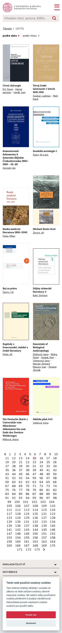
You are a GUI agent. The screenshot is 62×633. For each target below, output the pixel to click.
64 (41, 482)
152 (52, 534)
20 (14, 462)
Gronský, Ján (9, 168)
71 (34, 486)
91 (7, 498)
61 (20, 482)
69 (20, 486)
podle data (11, 36)
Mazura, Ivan (39, 367)
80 (41, 490)
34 (55, 466)
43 (7, 474)
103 (43, 502)
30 (27, 466)
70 (27, 486)
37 (20, 470)
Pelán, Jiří (7, 354)
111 (9, 510)
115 (44, 510)
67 (7, 486)
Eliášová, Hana (40, 354)
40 (41, 470)
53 (20, 478)
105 (9, 506)
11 (7, 458)
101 (25, 502)
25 (48, 462)
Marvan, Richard (41, 363)
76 (14, 490)
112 (18, 510)
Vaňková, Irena (40, 422)
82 (55, 490)
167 (26, 546)
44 (14, 474)
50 (55, 474)
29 (20, 466)
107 (26, 506)
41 (48, 470)
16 (41, 458)
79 (34, 490)
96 (41, 498)
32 (41, 466)
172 (28, 550)
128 (52, 518)
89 (48, 494)
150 (35, 534)
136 (18, 526)
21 (20, 462)
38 (27, 470)
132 (35, 522)
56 (41, 478)
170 (52, 546)
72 (41, 486)
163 (44, 542)
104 (51, 502)
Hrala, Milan (9, 236)
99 (9, 502)
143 (26, 530)
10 (56, 454)
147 (9, 534)
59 (7, 482)
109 (44, 506)
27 (7, 466)
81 (48, 490)
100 (17, 502)
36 (14, 470)
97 (48, 498)
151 (44, 534)
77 (20, 490)
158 (52, 538)
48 (41, 474)
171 (19, 550)
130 (18, 522)
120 (35, 514)
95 (34, 498)
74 (55, 486)
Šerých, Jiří (38, 232)
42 (55, 470)
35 (7, 470)
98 (55, 498)
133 (44, 522)
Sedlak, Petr (47, 357)
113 (26, 510)
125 (26, 518)
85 (20, 494)
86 (27, 494)
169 (44, 546)
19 (7, 462)
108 (35, 506)
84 (14, 494)
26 (55, 462)
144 (35, 530)
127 (44, 518)
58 (55, 478)
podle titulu (31, 36)
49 (48, 474)
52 (14, 478)
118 (18, 514)
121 (44, 514)
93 (20, 498)
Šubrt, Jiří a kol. (41, 154)
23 (34, 462)
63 (34, 482)
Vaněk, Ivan (19, 92)
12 (14, 458)
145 (44, 530)
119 (26, 514)
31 (34, 466)
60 (14, 482)
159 (9, 542)
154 (18, 538)
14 (27, 458)
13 (20, 458)
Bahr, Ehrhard (40, 295)
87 (34, 494)
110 (52, 506)
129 (9, 522)
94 (27, 498)
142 (18, 530)
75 (7, 490)
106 (18, 506)
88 (41, 494)
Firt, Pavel (8, 89)
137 (26, 526)
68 (14, 486)
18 (55, 458)
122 (52, 514)
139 (44, 526)
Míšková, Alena (11, 439)
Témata (7, 28)
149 (26, 534)
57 (48, 478)
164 (52, 542)
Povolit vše (31, 615)
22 (27, 462)
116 (52, 510)
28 (14, 466)
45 (20, 474)
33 (48, 466)
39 (34, 470)
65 (48, 482)
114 (35, 510)
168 (35, 546)
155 (26, 538)
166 (18, 546)
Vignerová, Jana (41, 360)
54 (27, 478)
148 (18, 534)
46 (27, 474)
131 (26, 522)
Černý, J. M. (8, 292)
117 (9, 514)
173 (37, 550)
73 (48, 486)
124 (18, 518)
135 (9, 526)
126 (35, 518)
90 (55, 494)
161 (26, 542)
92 (14, 498)
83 (7, 494)
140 (52, 526)
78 (27, 490)
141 (9, 530)
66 (55, 482)
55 (34, 478)
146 (52, 530)
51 (7, 478)
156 (35, 538)
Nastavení (31, 623)
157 (44, 538)
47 (34, 474)
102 (34, 502)
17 (48, 458)
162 (35, 542)
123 (9, 518)
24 (41, 462)
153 (9, 538)
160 (18, 542)
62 (27, 482)
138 (35, 526)
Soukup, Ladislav (42, 95)
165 (9, 546)
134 (52, 522)
